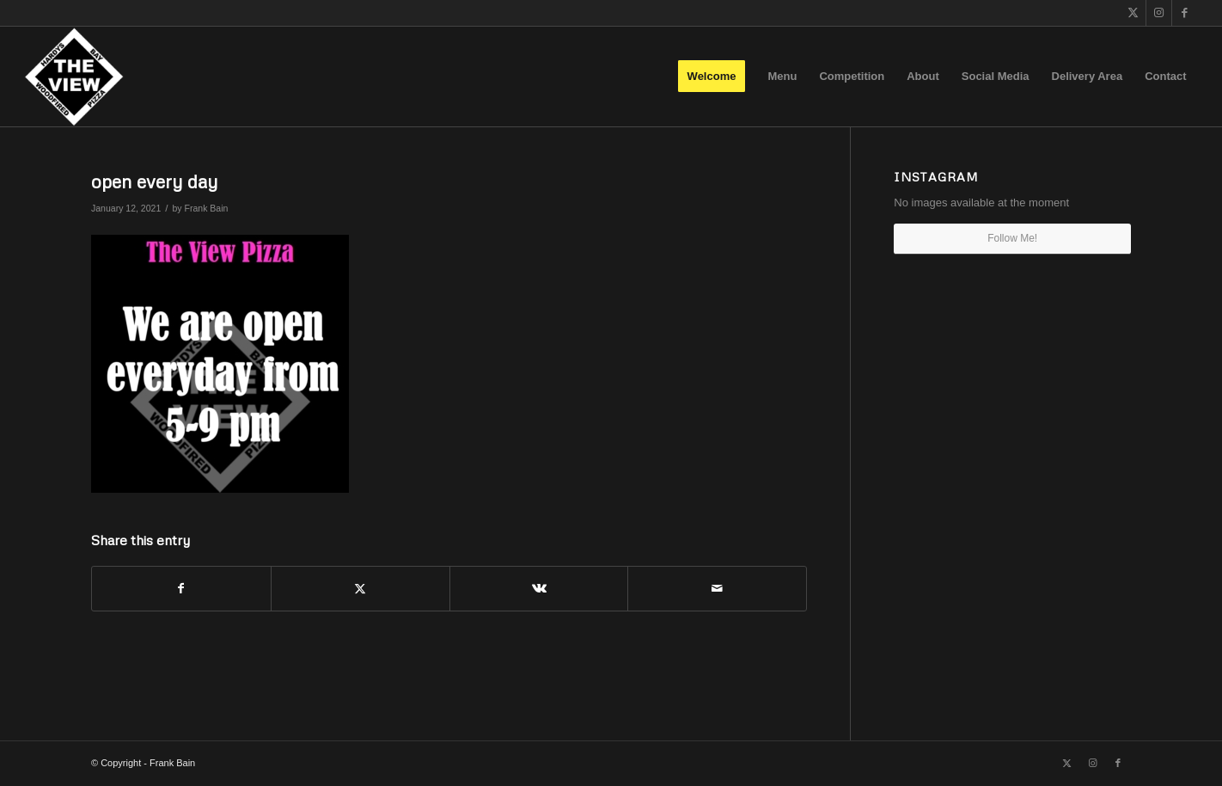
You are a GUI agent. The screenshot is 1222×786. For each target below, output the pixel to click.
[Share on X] (360, 589)
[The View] (73, 76)
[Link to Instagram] (1158, 13)
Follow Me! (1012, 238)
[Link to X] (1133, 13)
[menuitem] (712, 76)
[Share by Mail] (717, 589)
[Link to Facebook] (1185, 13)
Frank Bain (207, 208)
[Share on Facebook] (181, 589)
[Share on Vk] (539, 589)
